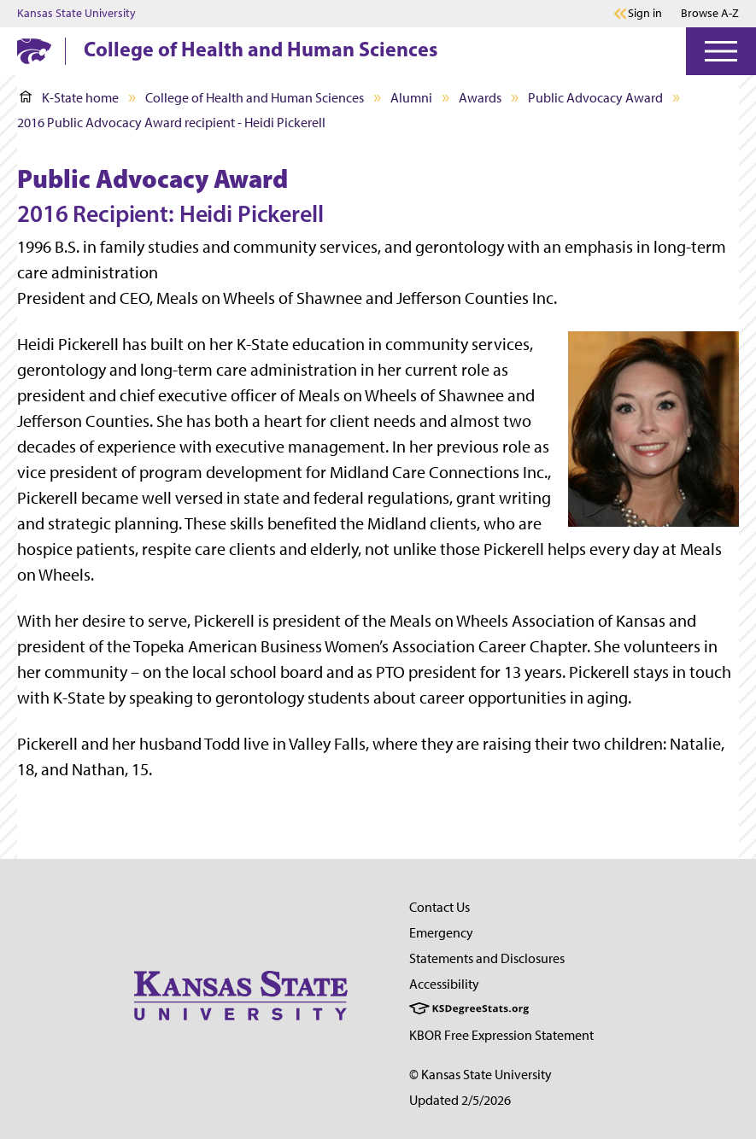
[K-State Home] (34, 50)
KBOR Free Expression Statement (501, 1035)
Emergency (441, 933)
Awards (480, 98)
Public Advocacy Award (595, 98)
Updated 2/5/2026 (460, 1100)
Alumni (411, 98)
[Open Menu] (721, 51)
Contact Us (439, 907)
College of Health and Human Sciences (260, 48)
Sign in (645, 13)
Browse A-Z (710, 13)
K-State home (69, 98)
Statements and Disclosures (487, 958)
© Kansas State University (480, 1074)
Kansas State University (76, 13)
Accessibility (444, 984)
